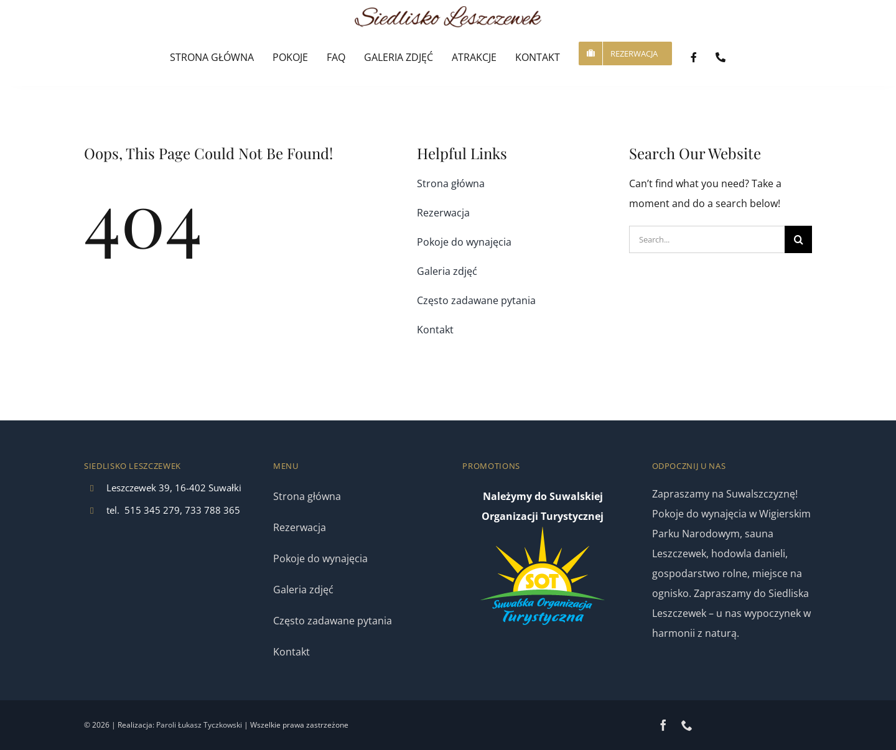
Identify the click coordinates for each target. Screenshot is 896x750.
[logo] (448, 11)
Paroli (166, 725)
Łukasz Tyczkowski (210, 725)
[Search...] (707, 239)
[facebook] (663, 725)
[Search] (798, 239)
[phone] (687, 725)
